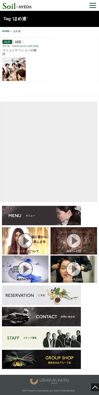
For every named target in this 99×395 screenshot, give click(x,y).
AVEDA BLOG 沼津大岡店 (25, 46)
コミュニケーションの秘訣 (19, 52)
